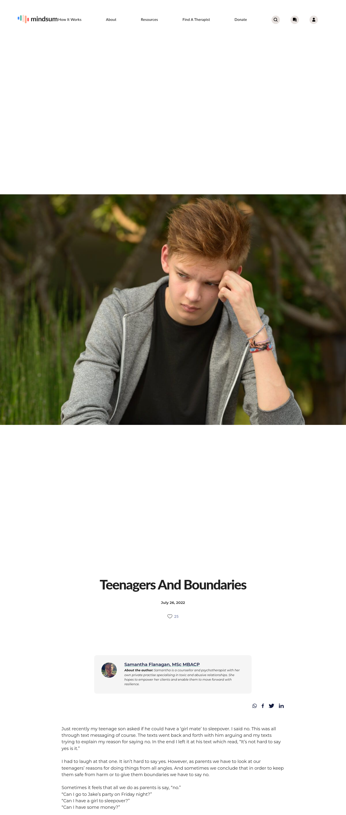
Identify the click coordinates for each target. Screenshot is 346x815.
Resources (149, 19)
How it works (69, 19)
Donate (241, 19)
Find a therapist (196, 19)
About (111, 19)
